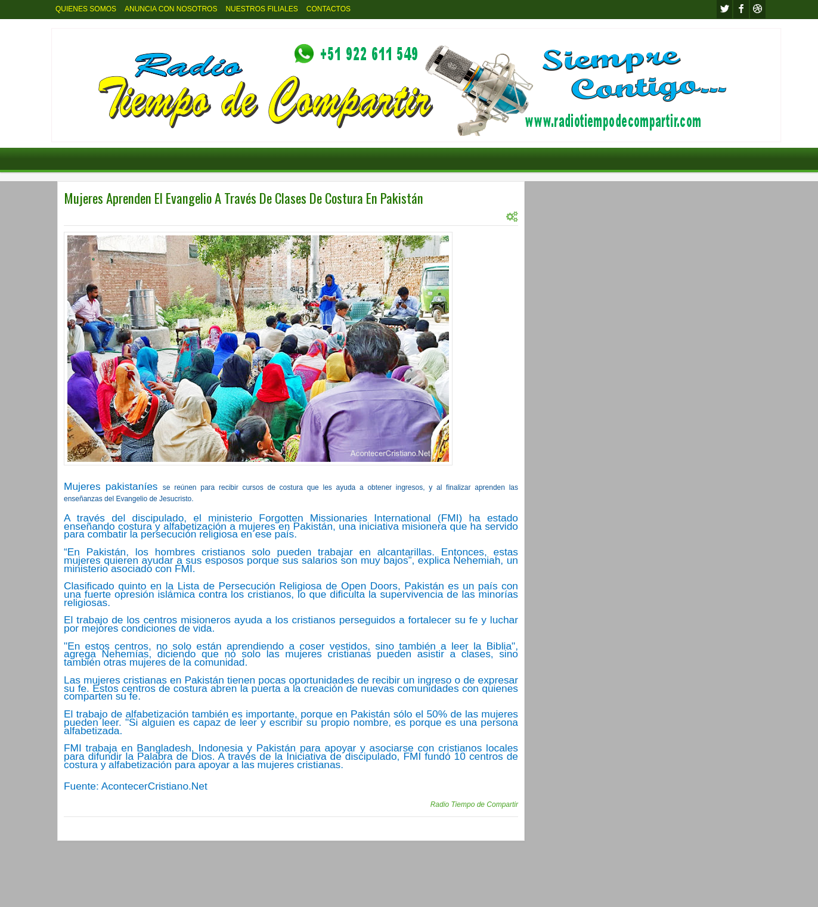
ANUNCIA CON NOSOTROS (171, 9)
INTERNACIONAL (124, 216)
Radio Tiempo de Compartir (474, 804)
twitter (724, 9)
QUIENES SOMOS (85, 9)
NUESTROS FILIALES (261, 9)
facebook (741, 9)
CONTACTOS (328, 9)
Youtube (758, 9)
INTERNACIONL (183, 216)
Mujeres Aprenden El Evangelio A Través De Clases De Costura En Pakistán (243, 198)
